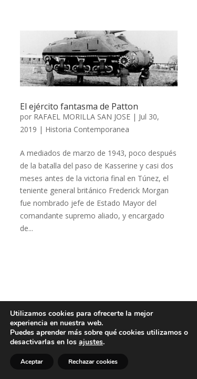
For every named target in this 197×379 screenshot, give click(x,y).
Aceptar (31, 361)
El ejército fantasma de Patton (79, 106)
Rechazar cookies (93, 361)
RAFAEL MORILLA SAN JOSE (82, 117)
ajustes (91, 342)
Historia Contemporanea (87, 129)
